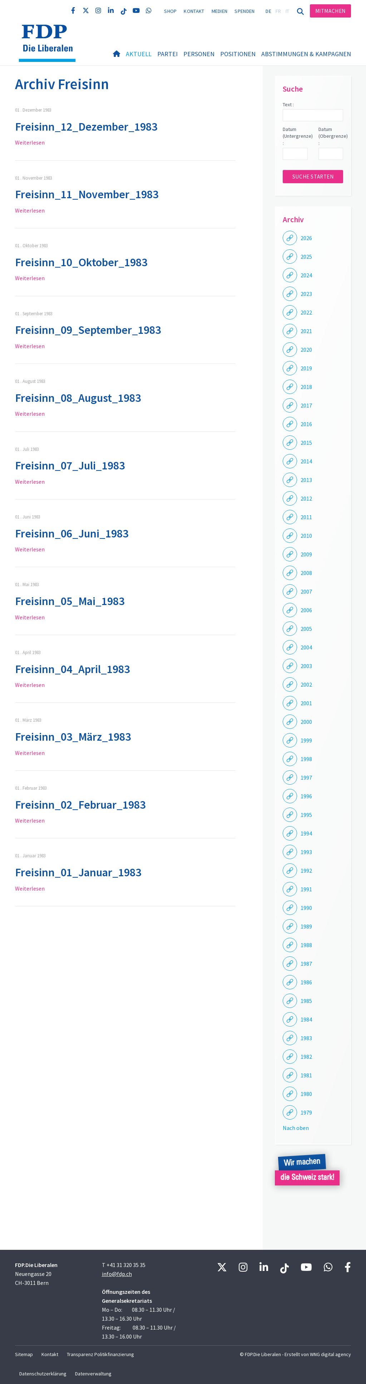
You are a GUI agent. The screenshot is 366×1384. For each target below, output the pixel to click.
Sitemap (24, 1354)
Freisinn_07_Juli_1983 (70, 465)
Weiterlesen (30, 142)
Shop (170, 11)
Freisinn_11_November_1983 (86, 194)
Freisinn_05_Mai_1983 (69, 601)
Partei (167, 54)
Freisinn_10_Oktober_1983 (81, 262)
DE (268, 11)
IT (288, 11)
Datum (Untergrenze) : (295, 136)
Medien (220, 11)
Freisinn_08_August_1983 (78, 398)
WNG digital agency (330, 1354)
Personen (198, 54)
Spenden (244, 11)
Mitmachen (330, 11)
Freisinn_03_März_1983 (73, 737)
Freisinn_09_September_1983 (88, 330)
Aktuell (139, 54)
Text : (288, 104)
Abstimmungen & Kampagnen (306, 54)
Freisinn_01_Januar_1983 (78, 872)
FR (278, 11)
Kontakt (194, 11)
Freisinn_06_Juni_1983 (71, 533)
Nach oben (296, 1127)
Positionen (238, 54)
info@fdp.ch (117, 1273)
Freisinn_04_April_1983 (72, 669)
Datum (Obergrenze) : (330, 136)
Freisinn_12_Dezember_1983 (86, 127)
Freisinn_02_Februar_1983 (80, 805)
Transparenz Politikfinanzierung (100, 1354)
